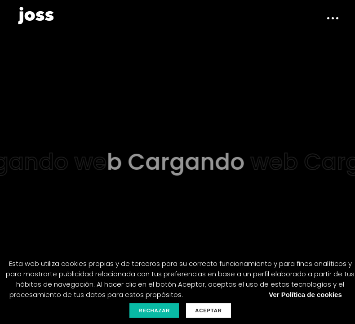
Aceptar (208, 310)
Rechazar (154, 310)
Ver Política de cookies (305, 294)
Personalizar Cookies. (223, 294)
